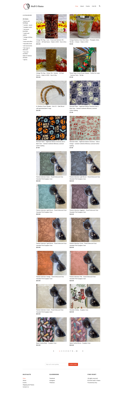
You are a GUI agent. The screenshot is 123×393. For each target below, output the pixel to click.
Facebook (52, 378)
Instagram (52, 380)
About (82, 6)
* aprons (25, 60)
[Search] (99, 6)
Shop (76, 6)
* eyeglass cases (27, 27)
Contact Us (26, 387)
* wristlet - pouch (27, 25)
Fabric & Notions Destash (27, 56)
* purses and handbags (26, 22)
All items (25, 19)
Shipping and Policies (28, 385)
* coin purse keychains (26, 30)
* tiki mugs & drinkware (26, 49)
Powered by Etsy (92, 382)
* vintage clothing (27, 37)
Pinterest (52, 382)
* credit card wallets (26, 34)
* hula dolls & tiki (27, 44)
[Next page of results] (82, 351)
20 (76, 351)
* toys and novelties (25, 52)
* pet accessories (27, 46)
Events (88, 6)
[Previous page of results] (53, 351)
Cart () (94, 6)
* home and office (27, 41)
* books (25, 39)
